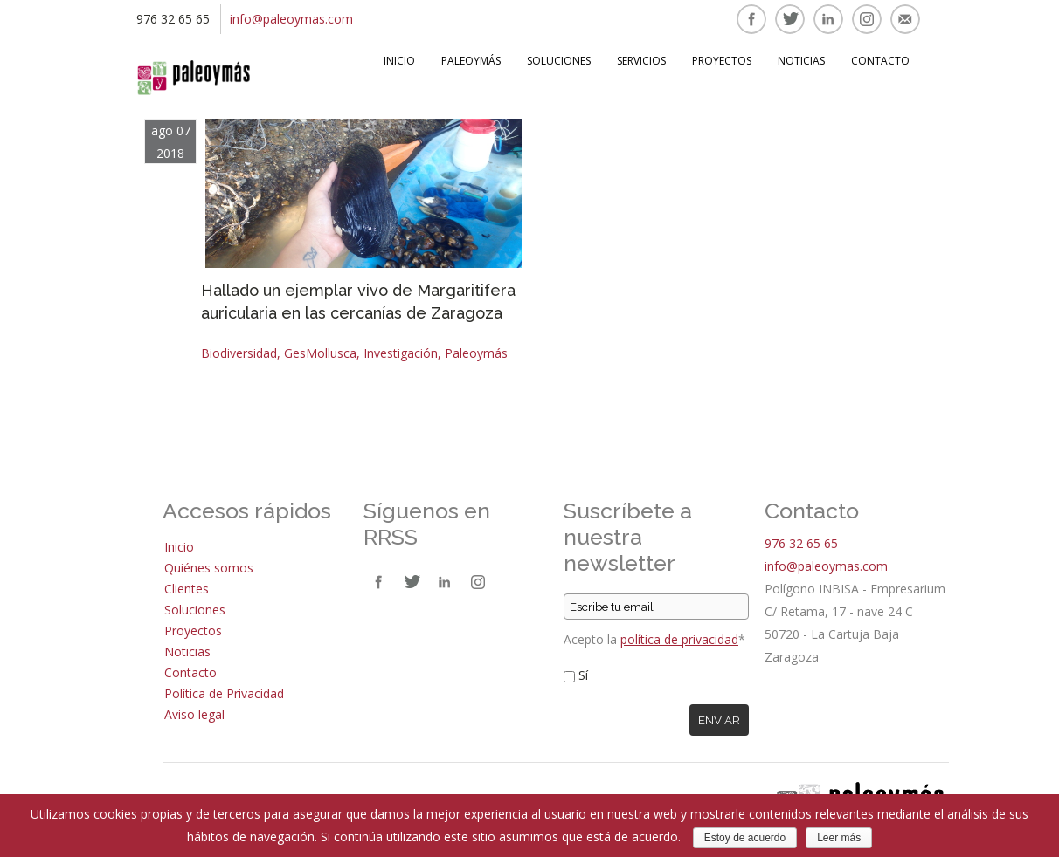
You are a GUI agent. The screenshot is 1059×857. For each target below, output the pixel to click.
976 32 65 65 (801, 543)
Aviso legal (194, 714)
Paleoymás (471, 60)
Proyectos (721, 60)
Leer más (839, 838)
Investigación (400, 353)
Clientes (186, 588)
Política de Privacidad (224, 693)
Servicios (641, 60)
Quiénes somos (208, 567)
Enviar (719, 720)
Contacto (880, 60)
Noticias (801, 60)
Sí (583, 675)
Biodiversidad (239, 353)
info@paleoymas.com (291, 18)
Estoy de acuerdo (745, 838)
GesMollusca (320, 353)
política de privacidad (679, 639)
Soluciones (559, 60)
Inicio (399, 60)
